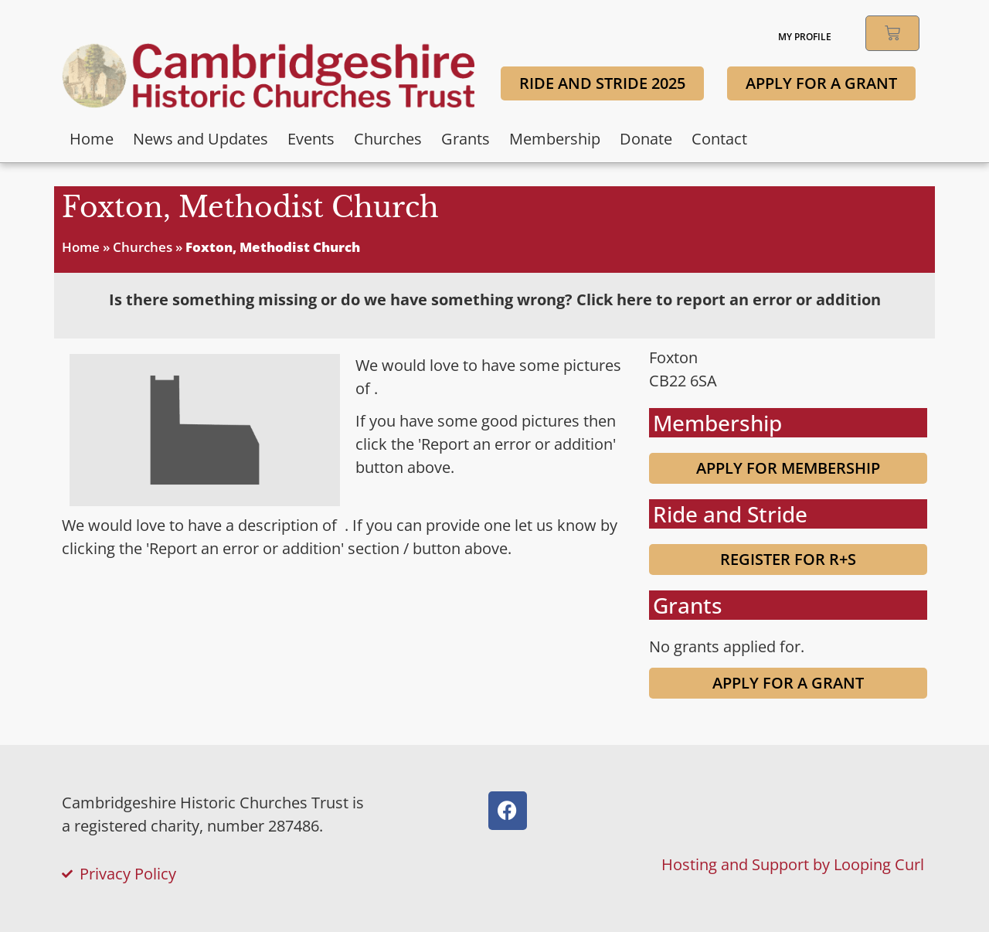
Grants (465, 138)
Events (311, 138)
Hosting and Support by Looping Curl (792, 864)
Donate (646, 138)
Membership (554, 138)
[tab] (494, 300)
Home (92, 138)
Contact (719, 138)
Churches (388, 138)
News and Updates (200, 138)
